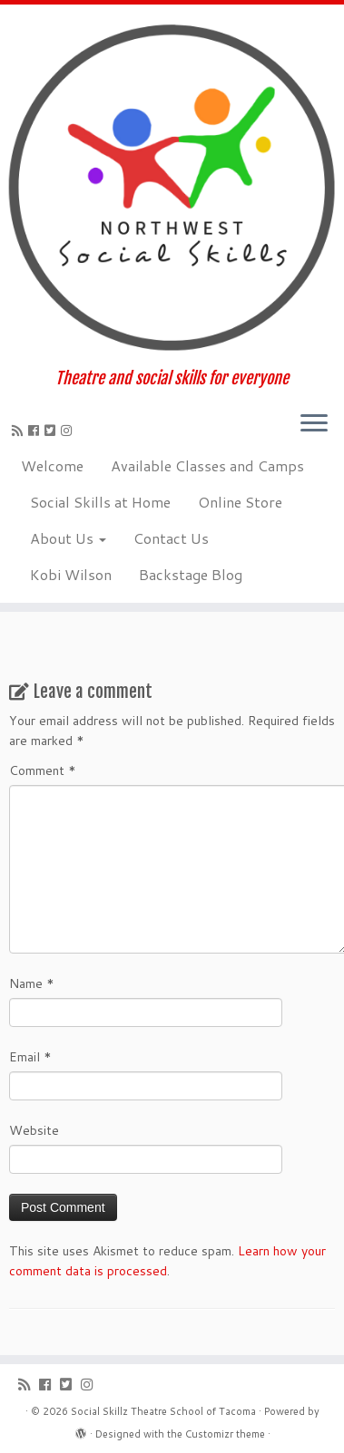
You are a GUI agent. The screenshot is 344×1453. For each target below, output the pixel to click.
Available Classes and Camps (207, 465)
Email (30, 1057)
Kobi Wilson (71, 574)
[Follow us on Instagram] (69, 430)
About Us (68, 538)
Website (34, 1130)
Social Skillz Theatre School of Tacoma (163, 1411)
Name (31, 983)
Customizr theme (225, 1434)
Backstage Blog (190, 574)
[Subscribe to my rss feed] (20, 430)
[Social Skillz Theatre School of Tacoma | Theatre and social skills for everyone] (172, 187)
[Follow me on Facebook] (36, 430)
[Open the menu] (314, 425)
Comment (42, 770)
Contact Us (171, 538)
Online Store (240, 501)
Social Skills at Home (100, 501)
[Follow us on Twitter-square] (52, 430)
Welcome (52, 465)
